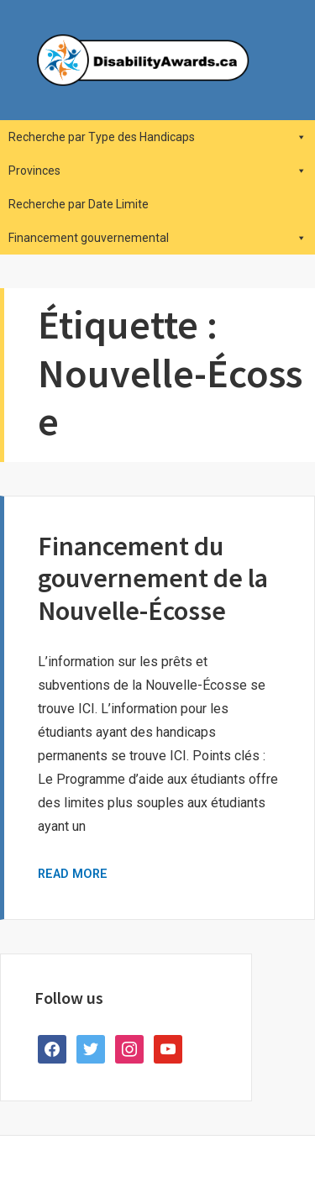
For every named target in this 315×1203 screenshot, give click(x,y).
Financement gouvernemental (157, 238)
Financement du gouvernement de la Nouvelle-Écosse (153, 578)
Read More (73, 874)
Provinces (157, 170)
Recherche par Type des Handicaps (157, 137)
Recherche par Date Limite (78, 204)
